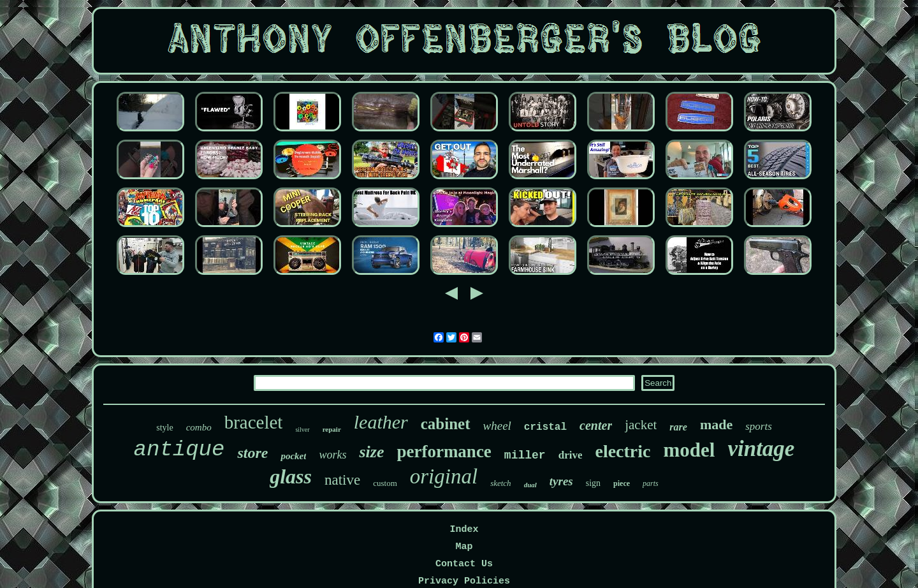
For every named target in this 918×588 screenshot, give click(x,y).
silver (302, 429)
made (716, 424)
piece (621, 483)
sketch (500, 483)
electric (622, 451)
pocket (293, 456)
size (371, 452)
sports (758, 426)
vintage (760, 448)
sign (593, 483)
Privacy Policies (464, 581)
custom (385, 483)
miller (525, 455)
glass (291, 476)
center (595, 425)
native (342, 480)
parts (651, 483)
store (252, 453)
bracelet (253, 422)
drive (570, 455)
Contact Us (464, 564)
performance (444, 451)
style (164, 427)
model (689, 450)
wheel (497, 425)
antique (179, 449)
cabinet (445, 423)
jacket (641, 424)
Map (463, 546)
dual (530, 485)
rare (678, 427)
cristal (545, 427)
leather (381, 421)
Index (463, 529)
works (332, 454)
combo (199, 427)
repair (332, 429)
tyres (561, 481)
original (443, 476)
